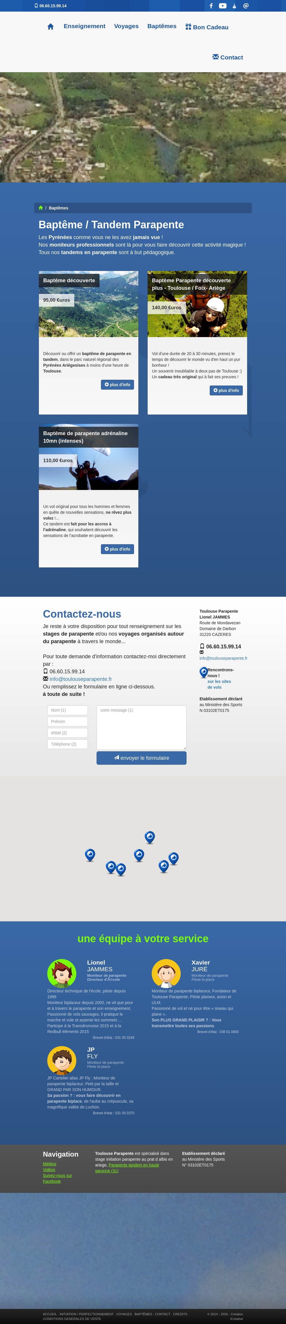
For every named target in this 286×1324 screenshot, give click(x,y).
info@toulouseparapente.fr (81, 679)
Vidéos (49, 1169)
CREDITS (180, 1314)
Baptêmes (161, 26)
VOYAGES (124, 1314)
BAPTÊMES (143, 1314)
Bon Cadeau (207, 26)
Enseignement (83, 26)
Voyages (126, 26)
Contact (228, 57)
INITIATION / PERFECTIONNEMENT (86, 1314)
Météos (49, 1164)
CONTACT (162, 1314)
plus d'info (117, 384)
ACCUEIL (50, 1314)
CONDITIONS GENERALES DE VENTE (72, 1319)
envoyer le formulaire (141, 758)
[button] (174, 859)
